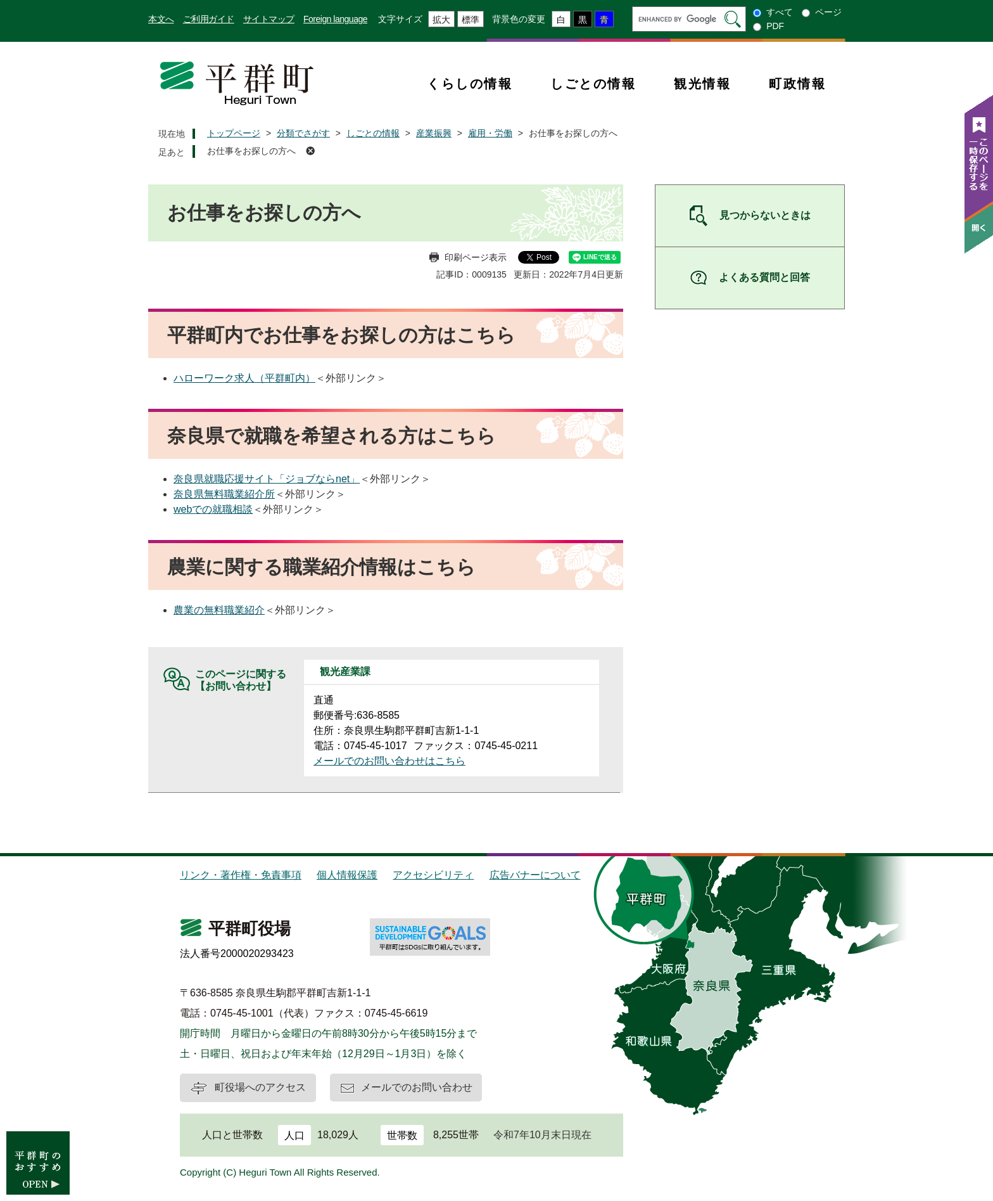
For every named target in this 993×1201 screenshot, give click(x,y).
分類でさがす (303, 133)
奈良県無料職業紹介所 (224, 494)
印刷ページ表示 (476, 257)
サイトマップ (268, 19)
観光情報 (702, 84)
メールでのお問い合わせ (416, 1087)
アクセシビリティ (433, 875)
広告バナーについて (535, 875)
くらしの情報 (469, 84)
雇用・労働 (490, 133)
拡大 (441, 20)
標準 (470, 20)
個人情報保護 (347, 875)
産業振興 (434, 133)
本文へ (161, 19)
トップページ (233, 133)
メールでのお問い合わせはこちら (389, 760)
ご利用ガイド (208, 19)
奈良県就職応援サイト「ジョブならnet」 (267, 478)
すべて (779, 12)
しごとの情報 (593, 84)
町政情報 (797, 84)
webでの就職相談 (213, 509)
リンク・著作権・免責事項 (240, 875)
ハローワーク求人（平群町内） (244, 378)
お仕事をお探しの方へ (251, 151)
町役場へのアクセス (260, 1087)
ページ (828, 12)
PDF (775, 26)
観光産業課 (345, 671)
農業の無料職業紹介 (219, 610)
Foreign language (335, 19)
